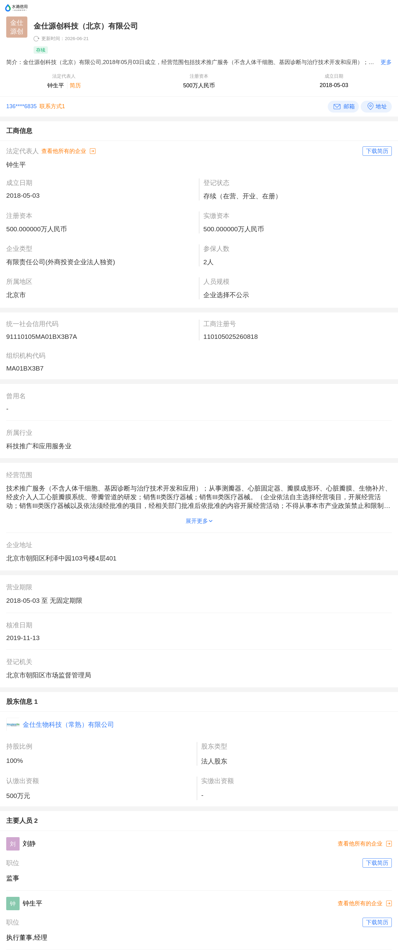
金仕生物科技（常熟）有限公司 (68, 724)
